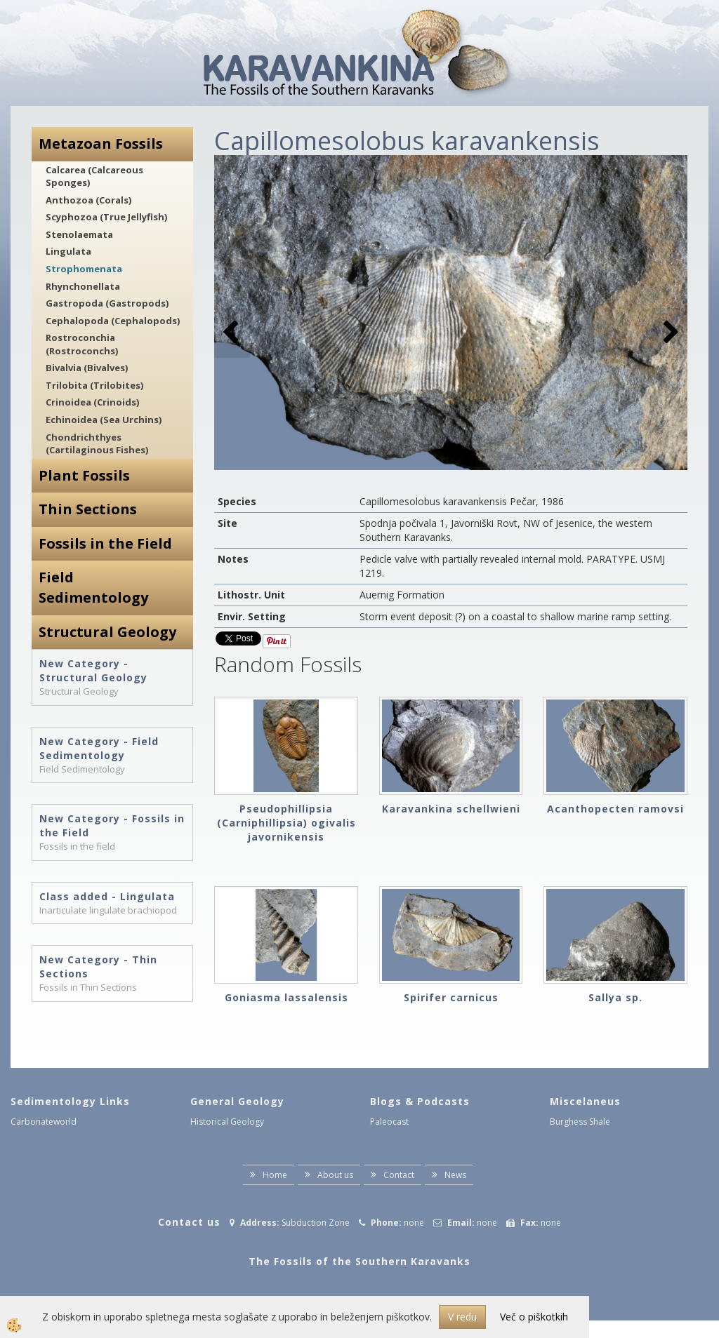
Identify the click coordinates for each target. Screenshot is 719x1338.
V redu (462, 1316)
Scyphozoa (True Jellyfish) (106, 216)
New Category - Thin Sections (98, 966)
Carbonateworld (44, 1122)
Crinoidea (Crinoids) (92, 402)
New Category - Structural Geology (93, 670)
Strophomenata (84, 268)
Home (275, 1175)
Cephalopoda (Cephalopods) (113, 320)
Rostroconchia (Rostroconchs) (82, 344)
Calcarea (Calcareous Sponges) (94, 176)
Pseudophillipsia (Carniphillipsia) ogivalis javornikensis (286, 822)
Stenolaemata (79, 234)
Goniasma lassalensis (286, 997)
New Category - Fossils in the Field (112, 825)
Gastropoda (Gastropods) (107, 303)
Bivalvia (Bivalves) (87, 367)
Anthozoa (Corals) (88, 200)
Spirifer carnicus (451, 997)
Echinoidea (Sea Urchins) (103, 419)
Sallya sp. (615, 997)
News (455, 1175)
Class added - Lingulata (107, 896)
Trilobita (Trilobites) (94, 385)
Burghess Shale (580, 1122)
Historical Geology (227, 1122)
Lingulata (68, 251)
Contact (398, 1175)
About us (335, 1175)
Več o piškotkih (534, 1316)
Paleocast (389, 1122)
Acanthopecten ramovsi (615, 808)
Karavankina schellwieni (451, 808)
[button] (669, 333)
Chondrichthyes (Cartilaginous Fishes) (97, 444)
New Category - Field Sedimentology (99, 748)
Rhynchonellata (83, 286)
